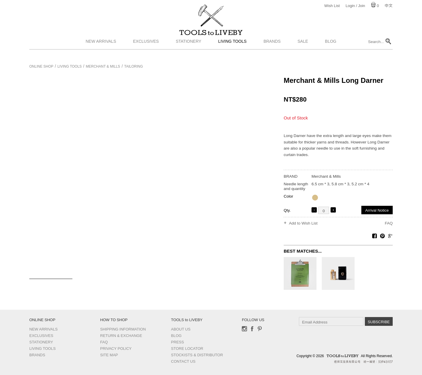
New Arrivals (101, 50)
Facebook (252, 328)
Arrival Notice (377, 210)
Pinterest (259, 328)
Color (288, 196)
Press (177, 342)
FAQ (389, 223)
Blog (330, 50)
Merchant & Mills (103, 66)
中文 (388, 6)
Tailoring (133, 66)
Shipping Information (123, 329)
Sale (302, 50)
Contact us (183, 361)
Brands (271, 50)
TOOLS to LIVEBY (211, 37)
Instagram (244, 328)
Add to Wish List (303, 223)
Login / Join (355, 6)
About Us (180, 329)
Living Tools (232, 50)
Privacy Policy (116, 348)
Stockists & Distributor (197, 355)
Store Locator (187, 348)
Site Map (109, 355)
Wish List (332, 6)
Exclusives (146, 50)
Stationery (188, 50)
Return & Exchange (121, 335)
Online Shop (41, 66)
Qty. (287, 210)
